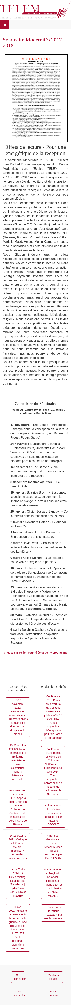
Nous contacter (19, 993)
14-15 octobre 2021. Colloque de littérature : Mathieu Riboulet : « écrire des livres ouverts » (18, 847)
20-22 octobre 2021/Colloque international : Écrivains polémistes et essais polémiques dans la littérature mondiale (17, 762)
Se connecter (19, 977)
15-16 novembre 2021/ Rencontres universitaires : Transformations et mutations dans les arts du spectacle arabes (18, 717)
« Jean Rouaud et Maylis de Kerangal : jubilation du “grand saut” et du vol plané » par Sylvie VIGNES (53, 882)
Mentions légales (53, 977)
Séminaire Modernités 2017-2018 (33, 42)
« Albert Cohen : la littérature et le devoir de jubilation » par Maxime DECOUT (53, 815)
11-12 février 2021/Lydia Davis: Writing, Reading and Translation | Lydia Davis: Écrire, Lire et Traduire (17, 882)
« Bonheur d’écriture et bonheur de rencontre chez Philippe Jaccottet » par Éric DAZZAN (53, 847)
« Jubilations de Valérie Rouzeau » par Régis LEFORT (53, 913)
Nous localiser (54, 993)
